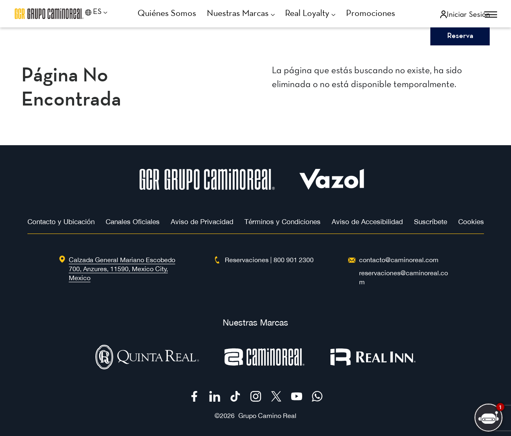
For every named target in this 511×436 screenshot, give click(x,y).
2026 (227, 415)
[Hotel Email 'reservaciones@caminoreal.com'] (406, 277)
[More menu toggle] (483, 15)
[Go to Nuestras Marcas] (244, 13)
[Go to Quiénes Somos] (170, 14)
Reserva (460, 36)
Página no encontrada (71, 88)
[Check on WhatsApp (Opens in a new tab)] (317, 396)
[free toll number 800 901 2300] (294, 259)
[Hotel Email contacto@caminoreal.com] (399, 259)
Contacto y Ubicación (61, 222)
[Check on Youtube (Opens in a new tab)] (296, 396)
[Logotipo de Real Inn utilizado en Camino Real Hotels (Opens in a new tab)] (373, 367)
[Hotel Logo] (207, 187)
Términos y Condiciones (282, 222)
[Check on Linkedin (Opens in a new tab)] (214, 396)
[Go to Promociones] (373, 14)
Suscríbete (430, 222)
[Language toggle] (107, 13)
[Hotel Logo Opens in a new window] (332, 187)
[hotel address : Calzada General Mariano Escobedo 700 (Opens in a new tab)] (122, 268)
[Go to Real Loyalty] (313, 13)
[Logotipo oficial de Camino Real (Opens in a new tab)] (264, 367)
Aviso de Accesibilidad (367, 222)
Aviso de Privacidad (202, 222)
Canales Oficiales (133, 222)
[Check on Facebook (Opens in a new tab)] (194, 396)
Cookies (471, 222)
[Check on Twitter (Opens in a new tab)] (276, 396)
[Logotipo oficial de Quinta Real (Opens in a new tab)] (147, 367)
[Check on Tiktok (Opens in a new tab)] (235, 396)
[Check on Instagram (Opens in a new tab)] (255, 396)
